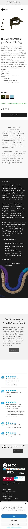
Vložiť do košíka (14, 114)
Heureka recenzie (14, 129)
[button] (26, 503)
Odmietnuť (14, 520)
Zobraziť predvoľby (14, 524)
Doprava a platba (7, 500)
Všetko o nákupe (7, 489)
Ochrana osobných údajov (16, 527)
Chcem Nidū (14, 350)
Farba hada (4, 92)
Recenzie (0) (16, 127)
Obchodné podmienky (8, 493)
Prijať (14, 516)
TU (6, 69)
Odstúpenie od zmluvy (8, 496)
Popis (9, 127)
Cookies (8, 527)
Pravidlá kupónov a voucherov (10, 498)
